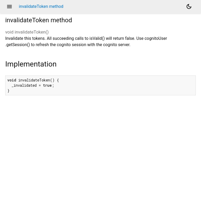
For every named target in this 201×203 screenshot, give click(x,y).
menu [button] (9, 6)
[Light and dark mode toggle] (189, 6)
